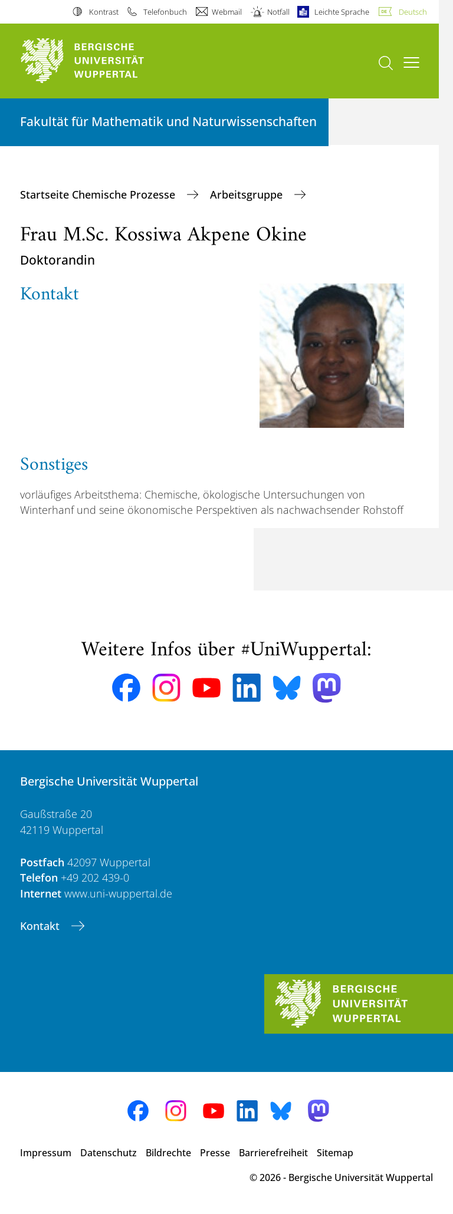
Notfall (278, 11)
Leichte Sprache (341, 11)
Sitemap (335, 1152)
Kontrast (104, 11)
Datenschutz (108, 1152)
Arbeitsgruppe (247, 194)
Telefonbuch (165, 11)
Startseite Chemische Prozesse (99, 194)
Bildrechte (168, 1152)
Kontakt (41, 926)
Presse (215, 1152)
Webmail (227, 11)
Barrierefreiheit (273, 1152)
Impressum (45, 1152)
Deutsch (413, 11)
